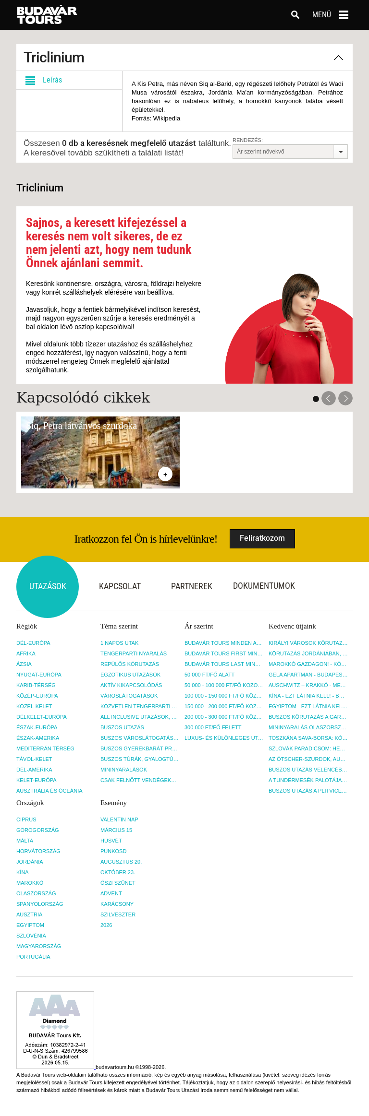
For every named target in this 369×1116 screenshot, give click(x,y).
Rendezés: (248, 140)
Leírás (41, 80)
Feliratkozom (262, 538)
